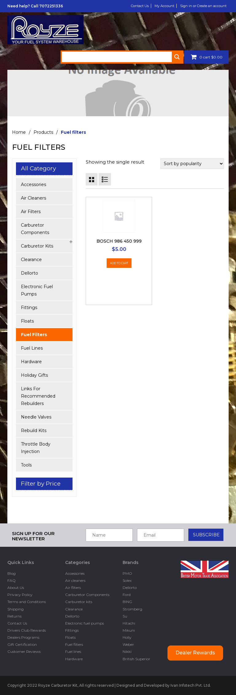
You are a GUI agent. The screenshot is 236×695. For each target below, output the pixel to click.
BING (127, 601)
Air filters (31, 211)
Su (125, 616)
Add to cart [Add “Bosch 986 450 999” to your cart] (119, 263)
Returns (14, 616)
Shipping (15, 609)
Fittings (29, 307)
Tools (26, 465)
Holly (127, 637)
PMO (127, 573)
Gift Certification (22, 644)
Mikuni (129, 630)
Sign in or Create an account (203, 6)
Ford (127, 594)
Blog (11, 573)
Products (43, 132)
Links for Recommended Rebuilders (38, 396)
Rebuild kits (33, 430)
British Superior (136, 659)
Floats (27, 321)
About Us (15, 587)
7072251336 (51, 6)
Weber (128, 644)
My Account (164, 6)
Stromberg (132, 609)
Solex (127, 580)
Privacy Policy (20, 594)
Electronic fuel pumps (37, 290)
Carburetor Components (35, 228)
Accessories (33, 184)
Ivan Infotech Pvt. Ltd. (191, 685)
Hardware (31, 361)
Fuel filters (34, 334)
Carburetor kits (37, 246)
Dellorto (29, 273)
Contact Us (140, 6)
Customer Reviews (24, 651)
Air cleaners (33, 198)
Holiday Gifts (34, 375)
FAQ (11, 580)
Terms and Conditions (26, 601)
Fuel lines (32, 348)
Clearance (31, 259)
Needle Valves (36, 417)
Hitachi (129, 623)
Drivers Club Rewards (26, 630)
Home (19, 132)
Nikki (127, 651)
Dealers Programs (23, 637)
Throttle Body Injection (35, 447)
